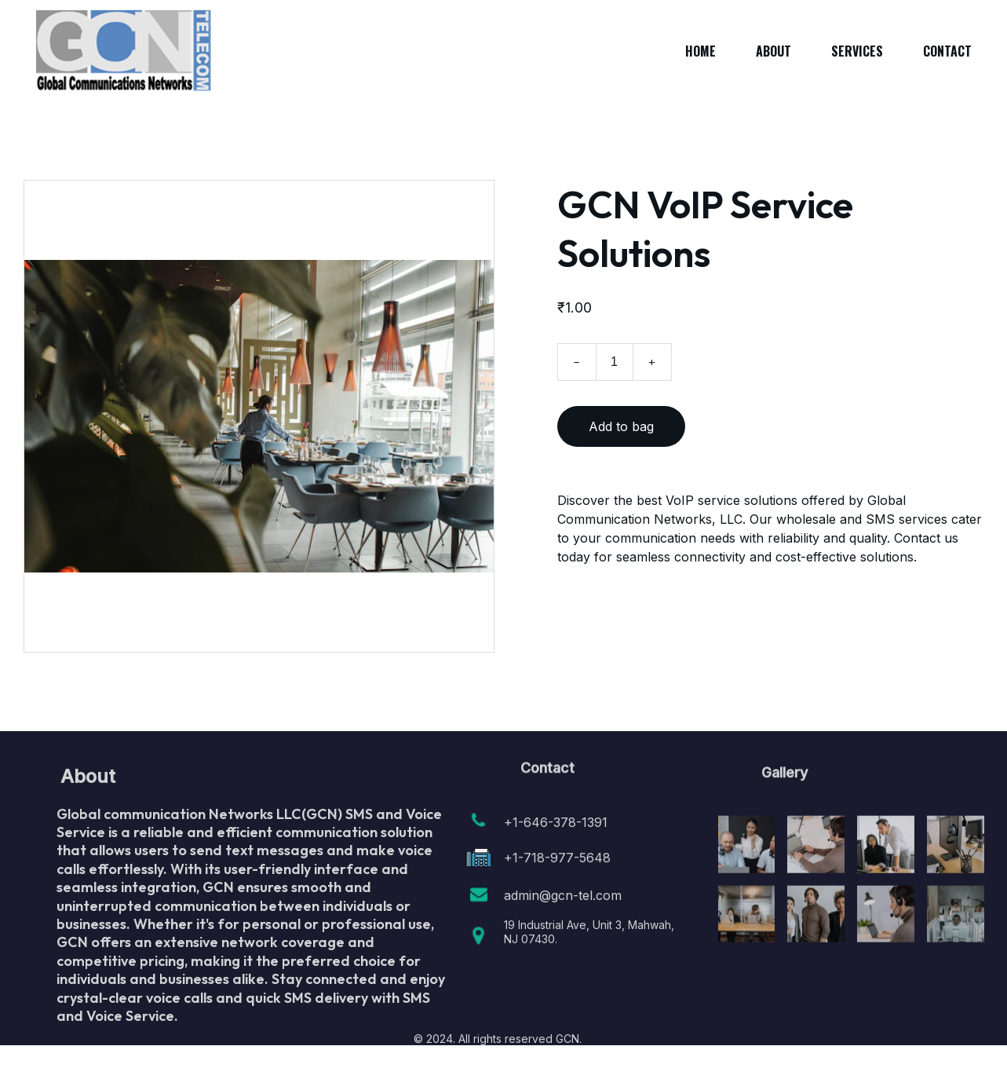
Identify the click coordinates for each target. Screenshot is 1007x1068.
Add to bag (621, 429)
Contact (947, 51)
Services (857, 51)
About (773, 51)
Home (700, 51)
